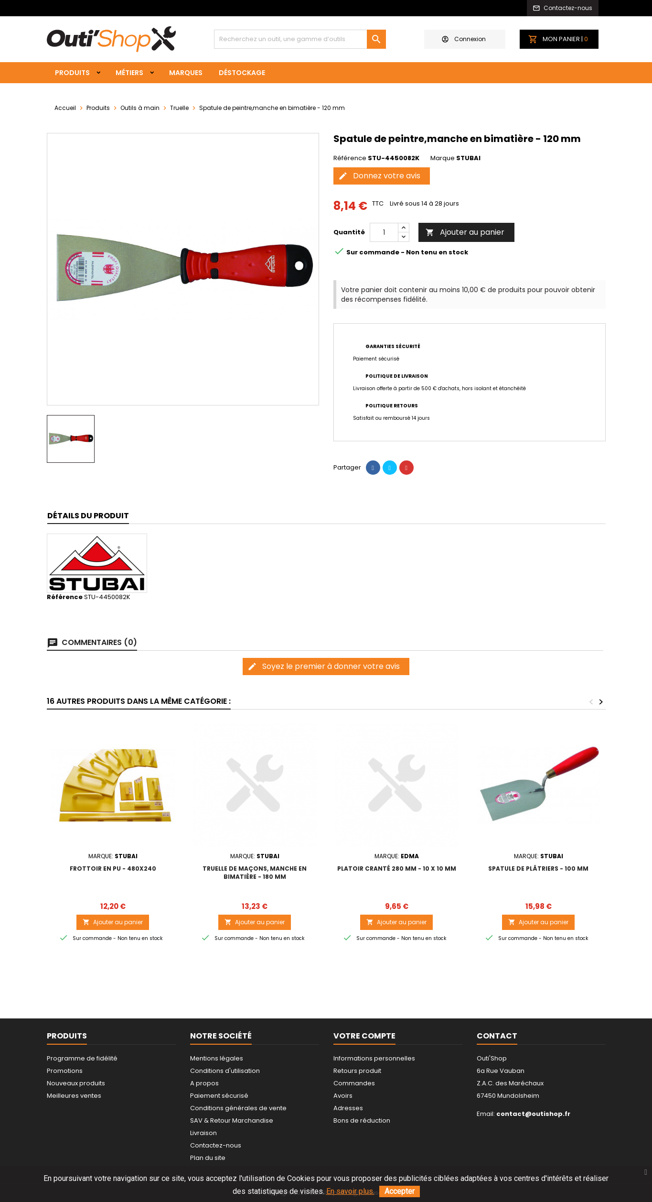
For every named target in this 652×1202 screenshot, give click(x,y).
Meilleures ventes (74, 1095)
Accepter (400, 1191)
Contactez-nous (215, 1145)
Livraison (203, 1132)
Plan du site (207, 1157)
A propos (204, 1083)
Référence (349, 158)
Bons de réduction (361, 1120)
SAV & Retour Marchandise (231, 1120)
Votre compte (364, 1035)
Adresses (348, 1108)
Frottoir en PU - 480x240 (113, 868)
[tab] (88, 516)
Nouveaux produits (76, 1083)
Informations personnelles (374, 1058)
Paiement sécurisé (219, 1095)
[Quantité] (384, 232)
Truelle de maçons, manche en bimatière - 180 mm (255, 872)
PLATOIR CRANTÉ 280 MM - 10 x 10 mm (396, 868)
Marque (442, 158)
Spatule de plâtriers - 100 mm (538, 868)
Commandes (354, 1083)
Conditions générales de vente (238, 1108)
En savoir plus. (350, 1191)
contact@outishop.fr (533, 1113)
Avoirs (343, 1095)
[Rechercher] (300, 39)
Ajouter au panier (465, 232)
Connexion (464, 39)
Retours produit (357, 1070)
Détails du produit (88, 515)
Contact (497, 1035)
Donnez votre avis (379, 175)
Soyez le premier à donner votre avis (323, 666)
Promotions (65, 1070)
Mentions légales (216, 1058)
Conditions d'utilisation (225, 1070)
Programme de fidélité (82, 1058)
